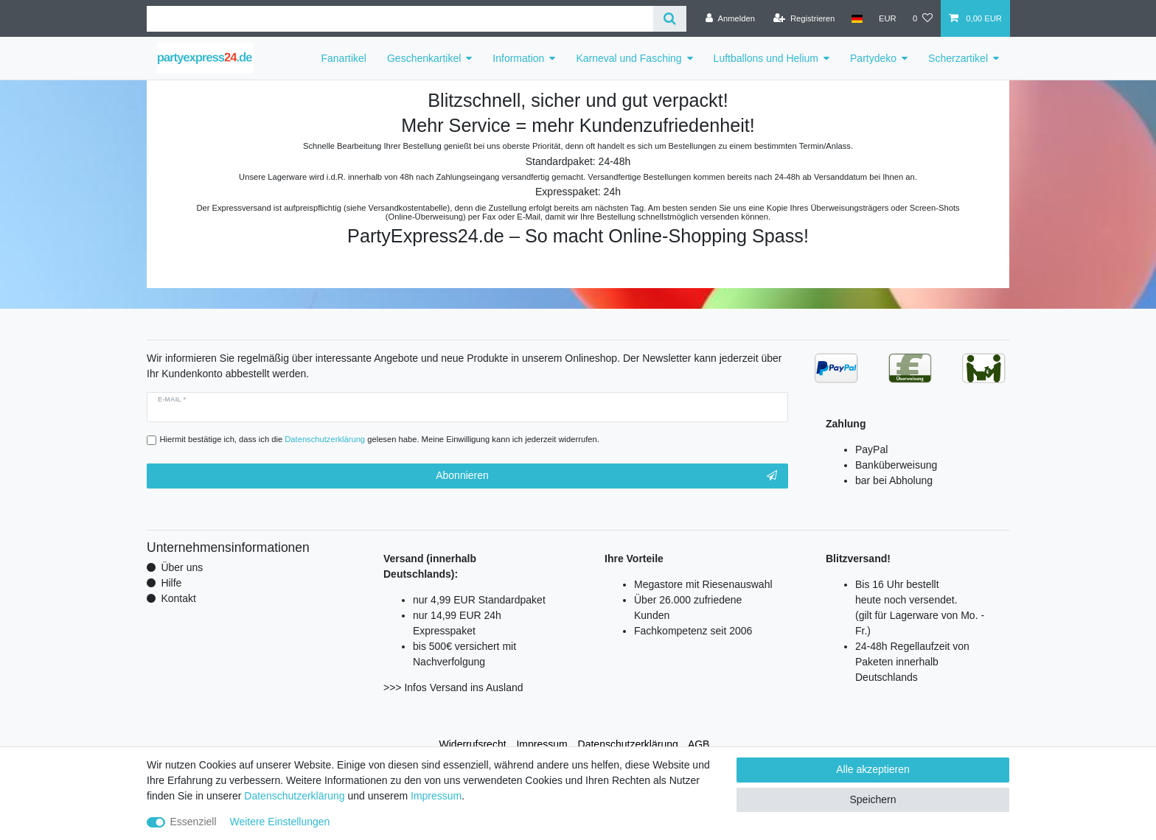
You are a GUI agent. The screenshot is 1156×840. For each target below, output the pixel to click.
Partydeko (873, 58)
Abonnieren (606, 476)
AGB (699, 744)
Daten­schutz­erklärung (628, 744)
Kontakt (178, 598)
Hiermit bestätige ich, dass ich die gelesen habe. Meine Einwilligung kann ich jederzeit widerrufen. (379, 439)
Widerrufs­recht (472, 744)
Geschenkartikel (424, 58)
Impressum (541, 744)
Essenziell (193, 821)
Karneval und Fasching (628, 58)
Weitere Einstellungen (279, 821)
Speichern (872, 799)
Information (518, 58)
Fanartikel (343, 58)
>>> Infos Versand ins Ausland (453, 687)
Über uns (182, 567)
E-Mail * (172, 399)
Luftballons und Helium (766, 58)
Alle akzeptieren (873, 769)
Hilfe (171, 583)
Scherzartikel (958, 58)
